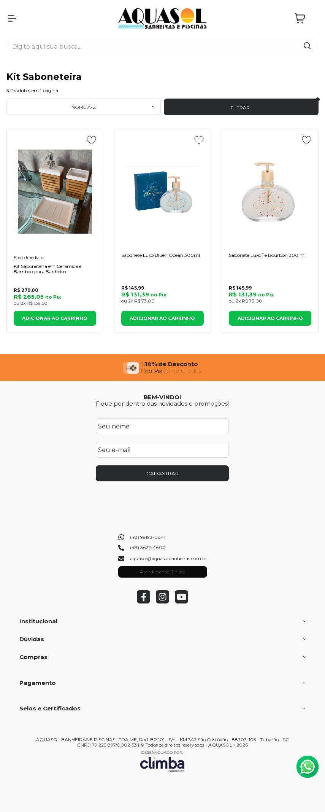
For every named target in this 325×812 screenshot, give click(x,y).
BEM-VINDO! (162, 397)
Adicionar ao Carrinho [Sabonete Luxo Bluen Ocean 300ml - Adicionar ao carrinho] (162, 318)
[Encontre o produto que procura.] (307, 46)
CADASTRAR (162, 473)
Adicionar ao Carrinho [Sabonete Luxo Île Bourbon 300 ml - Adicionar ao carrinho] (270, 318)
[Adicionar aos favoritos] (91, 140)
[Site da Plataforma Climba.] (162, 761)
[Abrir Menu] (12, 18)
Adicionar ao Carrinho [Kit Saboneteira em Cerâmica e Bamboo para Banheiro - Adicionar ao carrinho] (54, 318)
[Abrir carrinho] (305, 18)
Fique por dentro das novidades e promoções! (162, 403)
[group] (162, 367)
